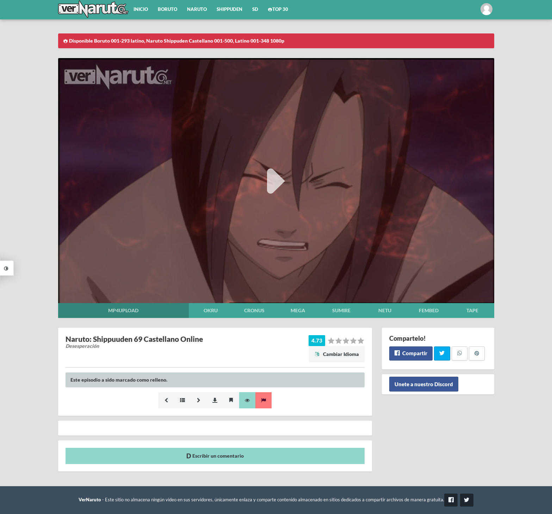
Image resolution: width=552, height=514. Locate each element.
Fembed (429, 310)
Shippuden (229, 9)
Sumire (341, 310)
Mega (298, 310)
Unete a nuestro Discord (424, 384)
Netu (384, 310)
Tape (472, 310)
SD (255, 9)
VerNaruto (90, 499)
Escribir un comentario (215, 456)
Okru (211, 310)
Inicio (141, 9)
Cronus (254, 310)
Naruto (197, 9)
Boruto (167, 9)
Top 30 (278, 9)
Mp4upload (123, 310)
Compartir (411, 353)
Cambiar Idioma (337, 354)
